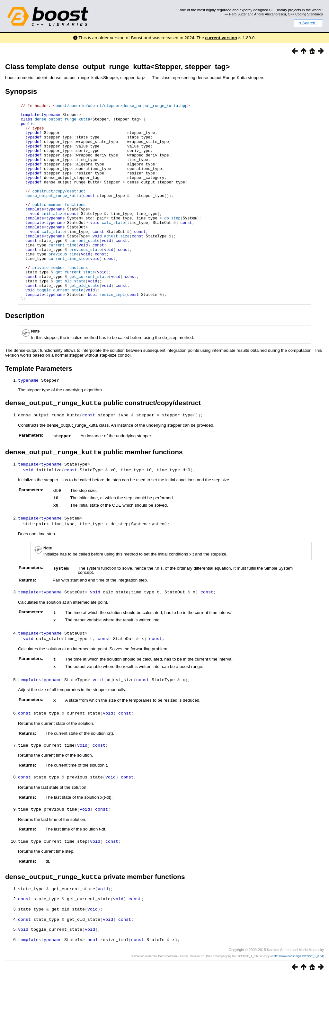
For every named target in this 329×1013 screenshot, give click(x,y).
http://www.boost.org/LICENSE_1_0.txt (298, 992)
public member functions (59, 226)
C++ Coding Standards (305, 14)
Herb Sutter (238, 14)
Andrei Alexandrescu (270, 14)
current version (221, 37)
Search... (308, 23)
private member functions (60, 303)
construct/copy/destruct (59, 210)
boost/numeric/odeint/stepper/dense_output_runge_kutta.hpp (121, 106)
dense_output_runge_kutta (62, 123)
